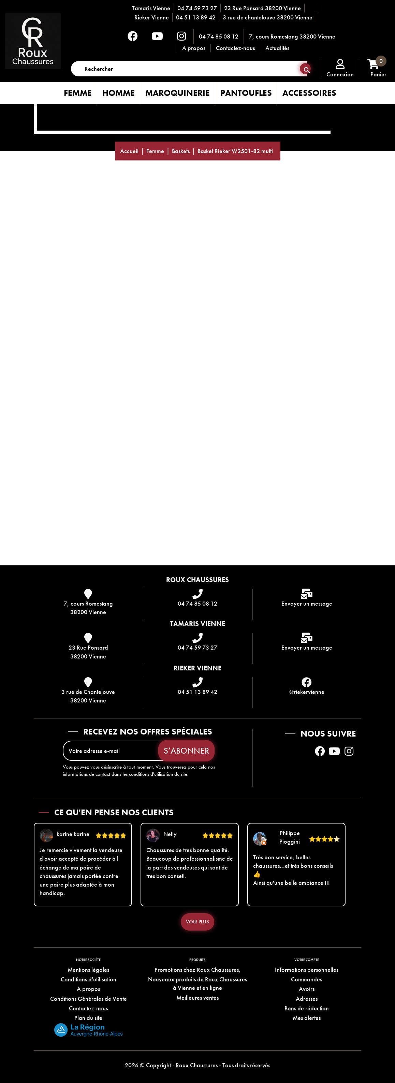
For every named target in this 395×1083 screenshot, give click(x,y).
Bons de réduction (306, 1008)
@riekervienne (306, 692)
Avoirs (306, 989)
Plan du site (88, 1018)
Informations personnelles (306, 970)
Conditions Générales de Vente (88, 999)
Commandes (306, 979)
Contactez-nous (235, 48)
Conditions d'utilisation (88, 979)
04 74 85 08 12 (218, 36)
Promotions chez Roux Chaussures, (198, 970)
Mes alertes (307, 1018)
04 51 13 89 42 (196, 17)
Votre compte (306, 960)
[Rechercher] (189, 68)
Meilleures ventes (197, 998)
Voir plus (197, 921)
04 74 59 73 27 (197, 8)
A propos (193, 48)
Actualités (277, 48)
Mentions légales (88, 970)
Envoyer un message (306, 603)
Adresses (307, 999)
